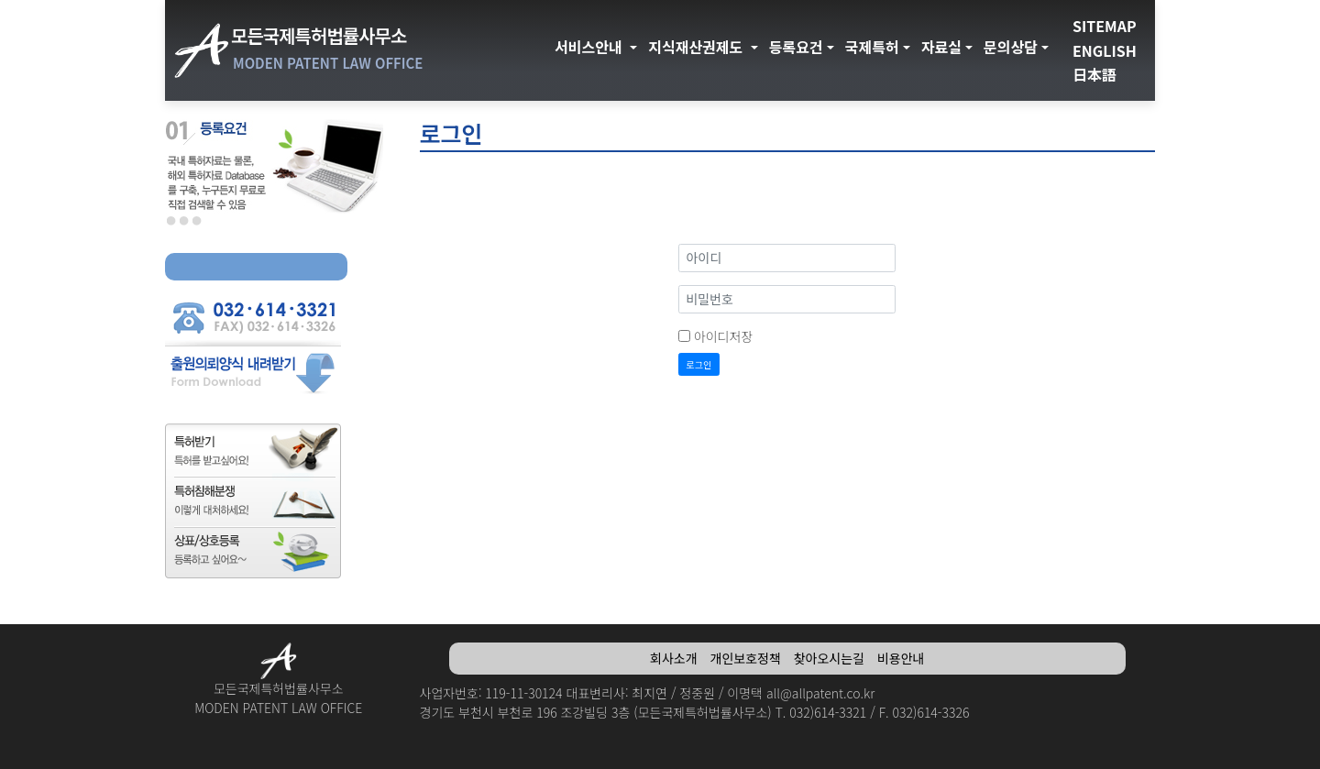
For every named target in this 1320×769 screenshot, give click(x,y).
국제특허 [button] (872, 47)
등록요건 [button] (796, 47)
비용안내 (901, 658)
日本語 (1094, 74)
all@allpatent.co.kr (820, 693)
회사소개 (674, 658)
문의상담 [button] (1011, 47)
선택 (171, 220)
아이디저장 (723, 336)
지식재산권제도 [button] (697, 47)
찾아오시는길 (829, 658)
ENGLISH (1104, 50)
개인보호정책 (745, 658)
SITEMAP (1104, 26)
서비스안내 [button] (590, 47)
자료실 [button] (941, 47)
